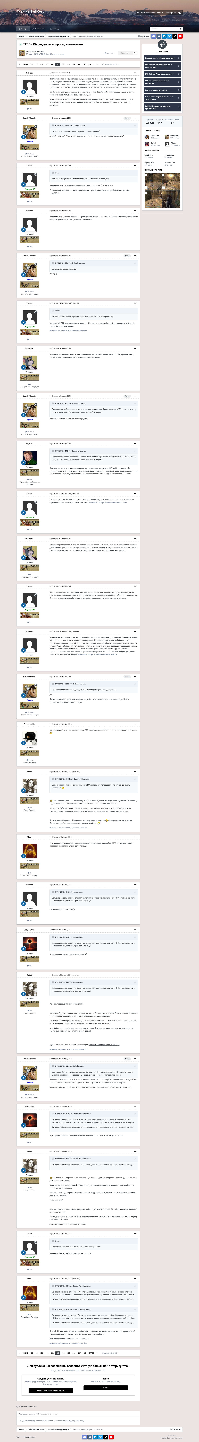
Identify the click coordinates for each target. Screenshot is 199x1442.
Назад (25, 64)
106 (74, 64)
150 (29, 109)
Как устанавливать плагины (156, 90)
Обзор (24, 29)
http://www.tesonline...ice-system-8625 (104, 1045)
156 (29, 479)
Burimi (29, 772)
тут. (135, 595)
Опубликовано (60, 73)
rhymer (29, 444)
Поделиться (108, 53)
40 (30, 807)
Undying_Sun (29, 930)
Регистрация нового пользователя (50, 1390)
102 (52, 64)
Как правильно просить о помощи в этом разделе (159, 98)
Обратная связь (29, 1437)
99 (36, 64)
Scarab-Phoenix (37, 51)
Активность (40, 29)
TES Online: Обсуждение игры (52, 54)
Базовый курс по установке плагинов (160, 58)
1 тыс (30, 760)
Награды (56, 29)
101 (47, 64)
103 (57, 64)
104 (63, 64)
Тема (18, 1437)
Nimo (29, 837)
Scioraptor (29, 348)
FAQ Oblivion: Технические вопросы (159, 74)
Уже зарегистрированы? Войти (150, 12)
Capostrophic (29, 724)
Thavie (29, 166)
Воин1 (153, 143)
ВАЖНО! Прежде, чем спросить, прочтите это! (158, 107)
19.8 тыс (29, 154)
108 (84, 64)
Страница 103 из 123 (110, 64)
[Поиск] (164, 29)
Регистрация (171, 13)
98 (32, 64)
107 (79, 64)
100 (41, 64)
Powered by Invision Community (172, 1438)
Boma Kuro (155, 136)
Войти (105, 1388)
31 (30, 873)
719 (29, 201)
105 (68, 64)
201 (29, 966)
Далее (91, 64)
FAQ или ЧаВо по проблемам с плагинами (157, 82)
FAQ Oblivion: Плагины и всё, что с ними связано (158, 66)
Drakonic (29, 73)
